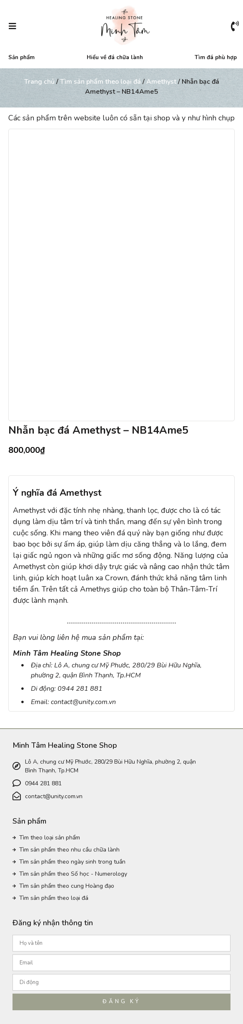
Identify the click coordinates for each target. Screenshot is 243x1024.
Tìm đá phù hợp (216, 57)
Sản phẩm (21, 57)
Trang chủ (39, 81)
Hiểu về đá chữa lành (115, 57)
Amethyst (161, 81)
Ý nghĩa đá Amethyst (57, 490)
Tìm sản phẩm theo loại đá (100, 81)
